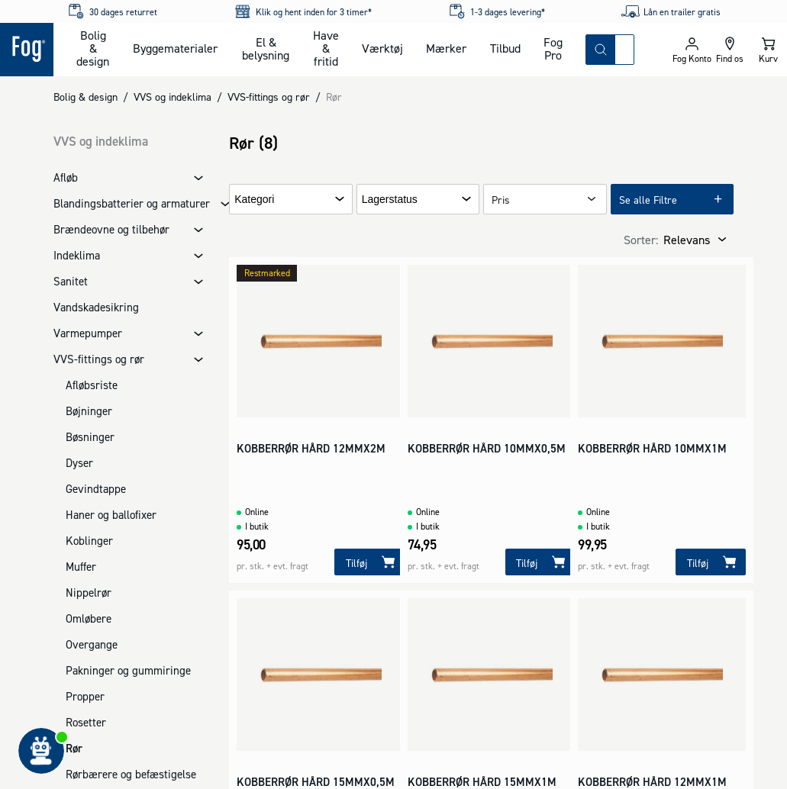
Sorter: (641, 239)
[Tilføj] (369, 562)
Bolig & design (92, 48)
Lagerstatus (390, 199)
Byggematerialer (175, 48)
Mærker (446, 48)
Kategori (254, 199)
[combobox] (624, 49)
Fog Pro (553, 48)
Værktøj (382, 48)
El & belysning (265, 48)
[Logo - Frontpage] (26, 49)
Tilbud (505, 48)
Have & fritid (326, 48)
